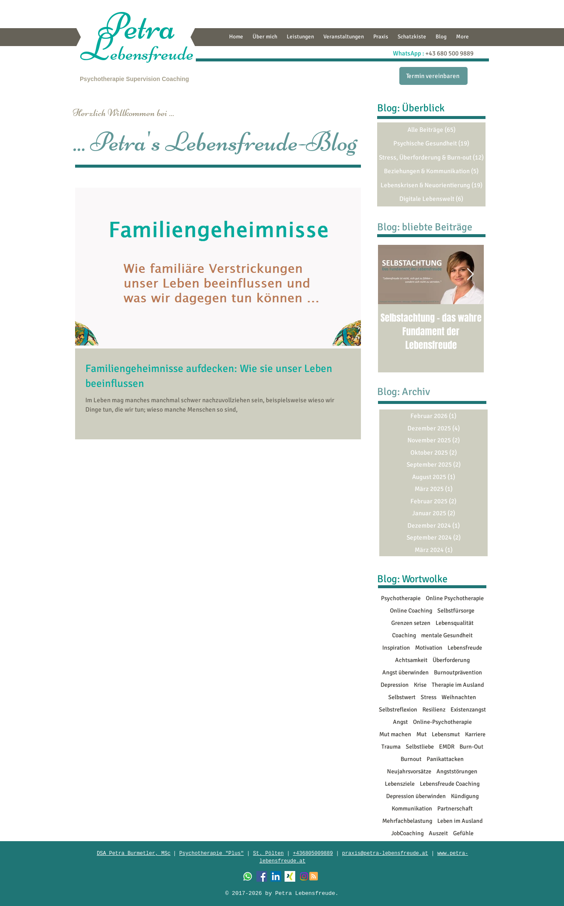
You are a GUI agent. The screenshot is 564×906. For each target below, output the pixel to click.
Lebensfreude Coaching (450, 783)
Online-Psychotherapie (442, 722)
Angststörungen (456, 771)
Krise (420, 684)
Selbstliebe (420, 746)
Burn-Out (471, 746)
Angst (400, 722)
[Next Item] (470, 274)
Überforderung (451, 660)
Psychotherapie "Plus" (211, 854)
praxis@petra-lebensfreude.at (385, 854)
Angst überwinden (405, 672)
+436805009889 (313, 854)
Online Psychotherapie (455, 598)
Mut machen (395, 734)
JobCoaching (407, 833)
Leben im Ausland (460, 821)
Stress (428, 697)
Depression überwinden (416, 796)
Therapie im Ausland (458, 684)
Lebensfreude (465, 647)
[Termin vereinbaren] (433, 76)
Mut (421, 734)
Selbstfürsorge (455, 610)
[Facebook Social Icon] (261, 876)
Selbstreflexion (398, 709)
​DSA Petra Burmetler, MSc (134, 854)
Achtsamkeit (411, 660)
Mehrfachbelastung (407, 821)
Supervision (143, 79)
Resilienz (433, 709)
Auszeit (438, 833)
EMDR (446, 746)
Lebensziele (400, 783)
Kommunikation (412, 808)
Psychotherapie (102, 79)
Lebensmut (446, 734)
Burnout (411, 759)
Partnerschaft (455, 808)
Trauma (391, 746)
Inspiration (396, 647)
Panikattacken (445, 759)
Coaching (175, 79)
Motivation (428, 647)
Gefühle (463, 833)
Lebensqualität (455, 623)
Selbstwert (402, 697)
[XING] (290, 876)
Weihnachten (459, 697)
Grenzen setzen (410, 623)
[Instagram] (304, 876)
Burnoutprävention (458, 672)
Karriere (475, 734)
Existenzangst (468, 709)
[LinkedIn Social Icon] (275, 876)
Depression (395, 684)
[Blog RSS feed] (313, 876)
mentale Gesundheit (447, 635)
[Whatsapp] (247, 876)
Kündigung (465, 796)
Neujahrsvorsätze (409, 771)
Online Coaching (411, 610)
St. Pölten (268, 854)
